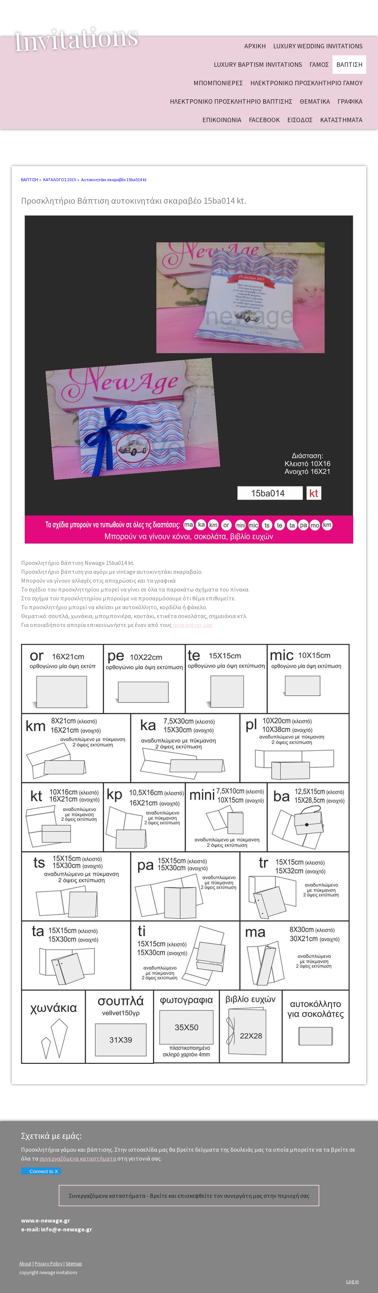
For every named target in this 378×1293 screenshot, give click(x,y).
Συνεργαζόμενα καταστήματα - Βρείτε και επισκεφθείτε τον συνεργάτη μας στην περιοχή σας (189, 1195)
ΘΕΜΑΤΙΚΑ (315, 101)
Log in (352, 1281)
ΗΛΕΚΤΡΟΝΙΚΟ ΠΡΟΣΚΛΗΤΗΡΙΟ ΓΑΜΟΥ (306, 83)
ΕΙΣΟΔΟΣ (300, 119)
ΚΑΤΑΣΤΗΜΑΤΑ (341, 119)
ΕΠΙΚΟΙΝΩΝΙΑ (221, 119)
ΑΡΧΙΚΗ (255, 46)
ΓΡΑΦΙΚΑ (349, 101)
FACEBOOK (264, 119)
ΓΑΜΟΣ (319, 64)
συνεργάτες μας (193, 624)
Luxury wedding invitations (317, 46)
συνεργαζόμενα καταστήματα (77, 1158)
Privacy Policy (48, 1263)
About (25, 1263)
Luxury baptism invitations (258, 64)
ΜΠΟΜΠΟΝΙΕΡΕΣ (218, 83)
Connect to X (40, 1171)
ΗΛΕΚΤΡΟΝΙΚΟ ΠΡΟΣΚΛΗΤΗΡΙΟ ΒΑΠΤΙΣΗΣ (231, 101)
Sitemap (74, 1263)
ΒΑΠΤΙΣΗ (349, 64)
